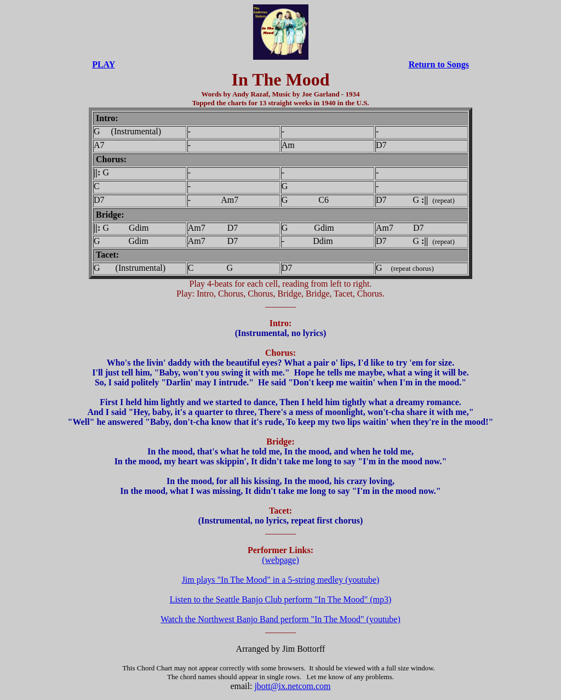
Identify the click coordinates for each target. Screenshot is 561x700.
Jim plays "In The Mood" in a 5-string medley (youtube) (281, 579)
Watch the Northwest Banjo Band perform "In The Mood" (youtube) (280, 619)
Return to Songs (439, 64)
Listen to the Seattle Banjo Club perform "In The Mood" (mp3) (281, 599)
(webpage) (280, 560)
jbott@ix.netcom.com (292, 686)
